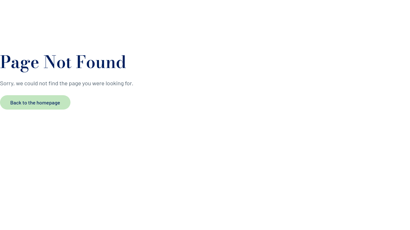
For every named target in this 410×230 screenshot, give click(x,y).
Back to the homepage (35, 102)
